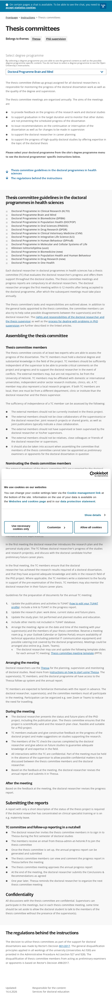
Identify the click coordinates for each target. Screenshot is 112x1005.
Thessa (36, 38)
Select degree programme (25, 55)
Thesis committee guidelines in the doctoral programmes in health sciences (54, 172)
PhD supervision (56, 38)
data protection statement (77, 501)
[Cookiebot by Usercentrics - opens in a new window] (92, 474)
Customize (56, 527)
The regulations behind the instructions (36, 178)
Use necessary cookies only (21, 527)
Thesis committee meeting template (72, 653)
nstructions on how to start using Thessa (74, 672)
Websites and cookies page (27, 501)
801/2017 (64, 946)
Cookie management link (84, 492)
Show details (93, 515)
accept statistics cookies (21, 7)
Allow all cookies (91, 527)
